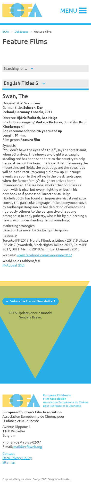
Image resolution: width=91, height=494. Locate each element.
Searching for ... (15, 68)
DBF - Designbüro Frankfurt (56, 479)
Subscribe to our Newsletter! (32, 301)
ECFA (5, 31)
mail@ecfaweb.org (27, 447)
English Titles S (21, 83)
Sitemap (8, 462)
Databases (21, 31)
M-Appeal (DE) (13, 265)
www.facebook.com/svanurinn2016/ (44, 255)
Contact (8, 453)
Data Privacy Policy (17, 458)
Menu (68, 10)
